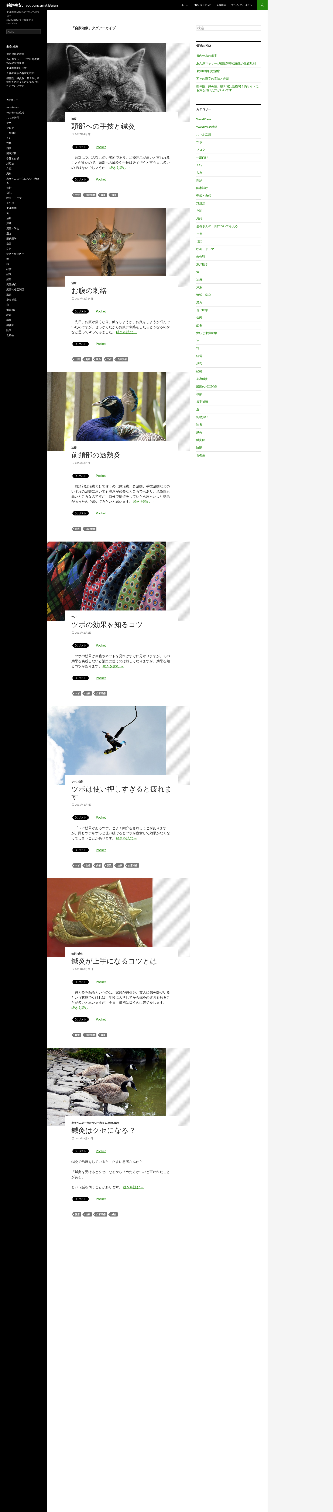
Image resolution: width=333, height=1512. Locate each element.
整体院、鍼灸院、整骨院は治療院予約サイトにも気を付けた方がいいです (227, 88)
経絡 (199, 371)
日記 (199, 241)
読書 (199, 424)
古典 (199, 172)
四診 (199, 180)
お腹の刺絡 (89, 290)
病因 (199, 317)
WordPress (203, 119)
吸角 (98, 359)
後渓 (109, 865)
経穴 (199, 363)
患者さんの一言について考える (89, 1122)
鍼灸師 (200, 440)
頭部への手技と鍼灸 (103, 126)
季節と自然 (203, 195)
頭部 (113, 194)
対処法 (200, 203)
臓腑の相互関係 (206, 386)
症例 (199, 325)
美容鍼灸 (202, 379)
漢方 (199, 302)
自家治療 (90, 194)
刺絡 (88, 359)
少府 (98, 865)
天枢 (109, 359)
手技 (77, 194)
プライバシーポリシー (243, 5)
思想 (199, 218)
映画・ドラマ (205, 249)
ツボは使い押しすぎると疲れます (121, 792)
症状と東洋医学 (206, 333)
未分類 (200, 256)
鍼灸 (103, 194)
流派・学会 (203, 295)
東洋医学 (202, 264)
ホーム (184, 5)
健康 (77, 1214)
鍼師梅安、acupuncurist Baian (32, 5)
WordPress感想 (206, 127)
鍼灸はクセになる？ (103, 1130)
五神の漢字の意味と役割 (212, 78)
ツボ (73, 617)
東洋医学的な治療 (208, 71)
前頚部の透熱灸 (96, 454)
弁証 (199, 211)
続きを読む (119, 167)
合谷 (88, 865)
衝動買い (202, 417)
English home (202, 5)
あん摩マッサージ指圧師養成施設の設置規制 (226, 63)
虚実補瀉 (202, 401)
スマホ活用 (203, 134)
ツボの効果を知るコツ (107, 624)
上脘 (77, 359)
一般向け (202, 157)
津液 (199, 287)
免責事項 (221, 5)
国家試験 (202, 188)
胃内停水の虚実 (206, 55)
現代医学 (202, 310)
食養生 (200, 455)
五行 (199, 165)
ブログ (200, 149)
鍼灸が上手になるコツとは (114, 960)
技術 (73, 953)
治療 (73, 118)
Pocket (101, 147)
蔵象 (199, 394)
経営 (199, 356)
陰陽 (199, 447)
